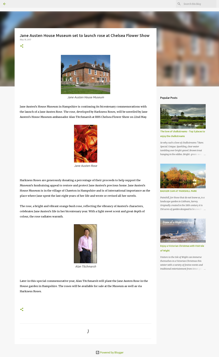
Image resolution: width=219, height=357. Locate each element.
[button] (22, 46)
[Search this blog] (199, 4)
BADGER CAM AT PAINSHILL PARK (178, 191)
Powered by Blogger (110, 352)
